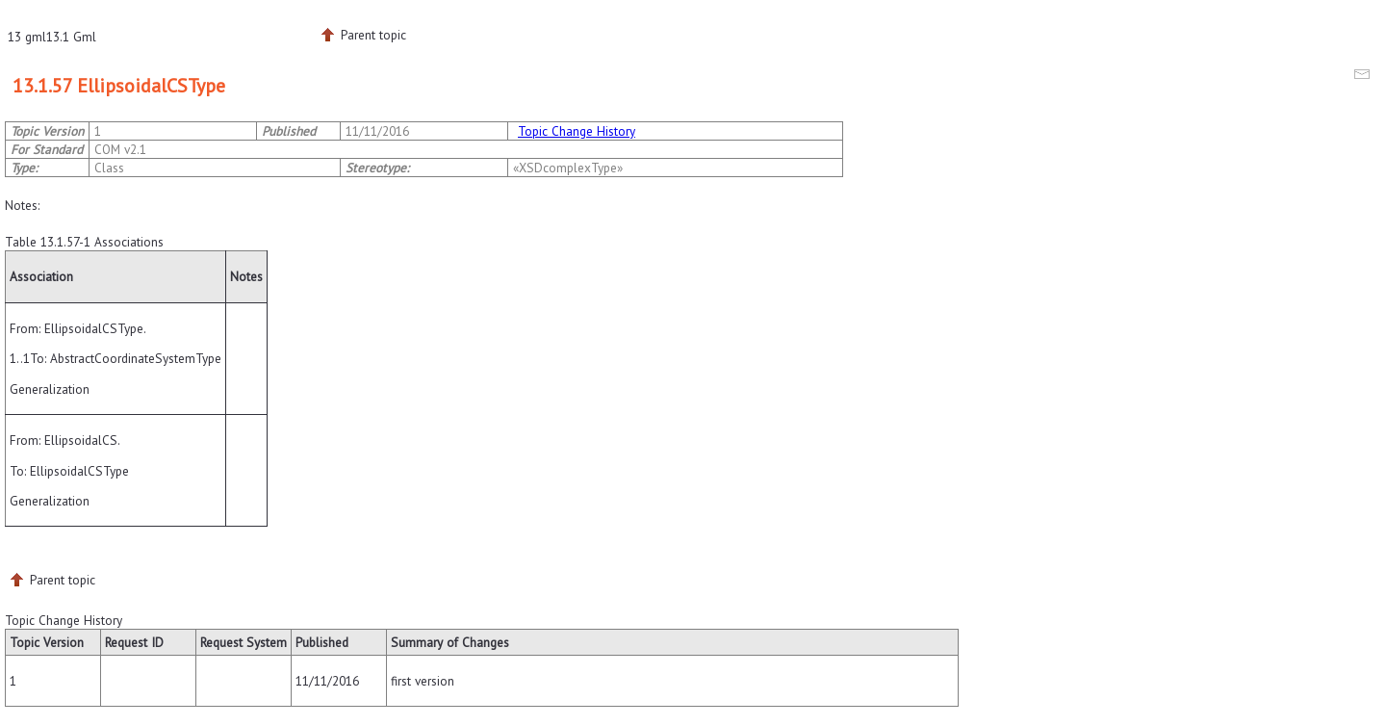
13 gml (27, 36)
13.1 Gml (71, 36)
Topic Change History (576, 131)
